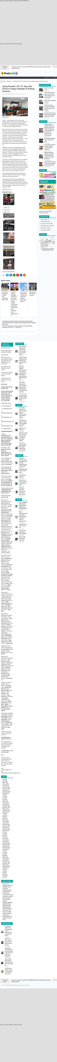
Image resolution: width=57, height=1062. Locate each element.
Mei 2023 (5, 835)
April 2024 (5, 818)
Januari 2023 (6, 841)
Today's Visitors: (44, 221)
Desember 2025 (6, 787)
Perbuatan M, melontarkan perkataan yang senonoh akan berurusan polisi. (22, 491)
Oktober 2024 (6, 809)
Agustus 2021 (6, 868)
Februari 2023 (6, 840)
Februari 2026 (6, 784)
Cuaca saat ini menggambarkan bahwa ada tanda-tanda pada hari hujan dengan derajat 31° (23, 296)
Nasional (9, 81)
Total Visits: (43, 228)
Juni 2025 (5, 796)
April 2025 (5, 799)
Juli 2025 (5, 795)
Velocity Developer (26, 985)
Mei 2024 (5, 816)
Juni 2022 (5, 852)
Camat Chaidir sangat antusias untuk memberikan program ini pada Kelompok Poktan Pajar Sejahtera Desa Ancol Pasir (23, 387)
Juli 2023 (5, 832)
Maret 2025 (5, 801)
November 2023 (6, 826)
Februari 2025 (6, 802)
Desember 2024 (6, 805)
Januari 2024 (6, 823)
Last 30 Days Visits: (45, 225)
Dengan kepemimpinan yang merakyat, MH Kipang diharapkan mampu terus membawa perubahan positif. (23, 516)
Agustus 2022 (6, 849)
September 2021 (6, 866)
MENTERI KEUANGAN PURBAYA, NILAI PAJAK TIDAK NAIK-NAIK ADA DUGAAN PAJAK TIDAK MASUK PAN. (49, 155)
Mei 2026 (5, 779)
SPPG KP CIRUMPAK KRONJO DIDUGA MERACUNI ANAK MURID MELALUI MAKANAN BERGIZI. (7, 905)
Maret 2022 (5, 857)
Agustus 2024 (6, 812)
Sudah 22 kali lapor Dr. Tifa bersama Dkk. (23, 526)
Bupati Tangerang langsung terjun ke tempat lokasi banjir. (49, 140)
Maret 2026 (5, 782)
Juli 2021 (5, 869)
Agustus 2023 (6, 830)
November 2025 (6, 788)
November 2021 (6, 863)
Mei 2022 (5, 854)
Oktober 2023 (6, 827)
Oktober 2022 (6, 846)
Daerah (8, 271)
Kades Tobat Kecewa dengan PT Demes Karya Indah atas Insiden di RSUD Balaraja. (50, 163)
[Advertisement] (28, 12)
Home (4, 81)
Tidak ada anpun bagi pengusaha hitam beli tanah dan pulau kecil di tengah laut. (9, 962)
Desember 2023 (6, 824)
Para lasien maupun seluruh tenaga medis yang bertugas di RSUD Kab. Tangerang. (50, 115)
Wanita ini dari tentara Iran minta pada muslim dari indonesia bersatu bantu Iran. (8, 941)
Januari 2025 (6, 804)
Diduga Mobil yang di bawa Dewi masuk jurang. (7, 918)
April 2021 (5, 874)
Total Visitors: (44, 230)
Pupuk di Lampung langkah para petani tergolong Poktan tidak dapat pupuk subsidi (23, 360)
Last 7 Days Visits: (45, 223)
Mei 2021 (5, 872)
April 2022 (5, 855)
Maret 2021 (5, 875)
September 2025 (6, 791)
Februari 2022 (6, 858)
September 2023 (6, 829)
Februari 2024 (6, 821)
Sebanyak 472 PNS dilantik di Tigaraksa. (32, 293)
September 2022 (6, 847)
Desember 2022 (6, 843)
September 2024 (6, 810)
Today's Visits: (44, 219)
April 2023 (5, 836)
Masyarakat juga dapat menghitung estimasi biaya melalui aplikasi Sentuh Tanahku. (22, 447)
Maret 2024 (5, 819)
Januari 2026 (6, 785)
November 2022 (6, 844)
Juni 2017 (5, 877)
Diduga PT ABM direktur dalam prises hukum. (22, 538)
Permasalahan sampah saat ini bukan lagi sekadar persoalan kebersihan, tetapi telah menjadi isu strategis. (8, 931)
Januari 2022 (6, 860)
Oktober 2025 (6, 790)
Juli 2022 (5, 850)
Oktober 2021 (6, 864)
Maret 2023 (5, 838)
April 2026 (5, 781)
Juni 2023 (5, 833)
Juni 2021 (5, 871)
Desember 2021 (6, 861)
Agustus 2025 (6, 793)
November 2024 (6, 807)
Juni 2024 (5, 815)
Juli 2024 (5, 813)
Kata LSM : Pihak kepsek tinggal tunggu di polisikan (23, 532)
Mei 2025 (5, 798)
